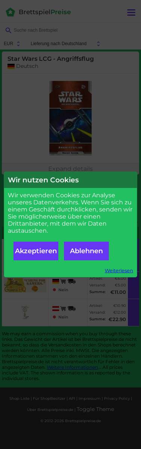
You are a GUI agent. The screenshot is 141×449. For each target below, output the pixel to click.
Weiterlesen (119, 270)
